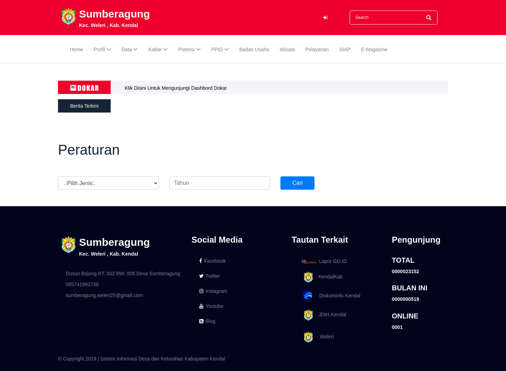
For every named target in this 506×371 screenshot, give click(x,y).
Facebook (212, 261)
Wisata (287, 50)
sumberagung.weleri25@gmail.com (104, 295)
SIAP (345, 50)
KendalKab (321, 277)
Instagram (213, 291)
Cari (297, 183)
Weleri (316, 337)
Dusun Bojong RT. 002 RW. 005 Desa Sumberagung (123, 273)
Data (127, 50)
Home (76, 50)
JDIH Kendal (322, 315)
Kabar (155, 50)
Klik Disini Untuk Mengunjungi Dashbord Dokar (176, 88)
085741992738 (82, 284)
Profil (99, 50)
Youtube (211, 306)
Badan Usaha (254, 50)
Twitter (209, 276)
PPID (217, 50)
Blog (207, 321)
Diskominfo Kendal (330, 296)
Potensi (186, 50)
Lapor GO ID (324, 261)
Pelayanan (317, 50)
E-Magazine (374, 50)
